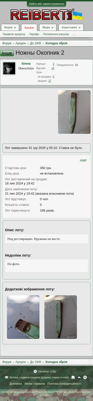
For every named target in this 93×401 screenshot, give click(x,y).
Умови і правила (34, 383)
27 (49, 81)
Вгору (79, 377)
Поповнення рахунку (56, 34)
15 (76, 65)
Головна (73, 377)
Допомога (15, 383)
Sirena (26, 63)
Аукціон (29, 27)
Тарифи (34, 34)
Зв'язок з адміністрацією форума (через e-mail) (39, 377)
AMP (83, 160)
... (74, 34)
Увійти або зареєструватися (46, 3)
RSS (85, 377)
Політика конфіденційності (64, 383)
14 (53, 68)
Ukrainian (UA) (47, 371)
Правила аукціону (14, 34)
